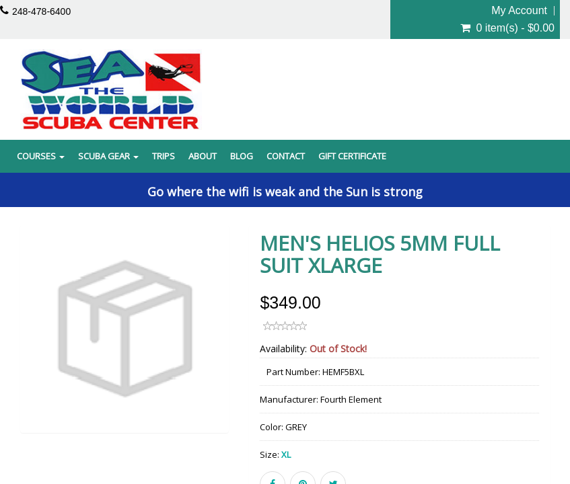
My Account (519, 10)
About (202, 156)
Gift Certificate (352, 156)
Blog (241, 156)
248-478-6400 (41, 11)
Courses (41, 156)
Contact (285, 156)
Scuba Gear (108, 156)
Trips (163, 156)
